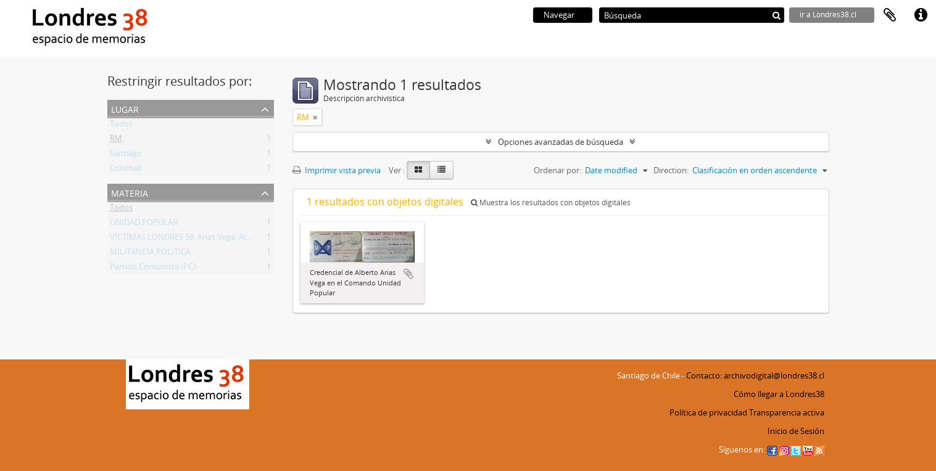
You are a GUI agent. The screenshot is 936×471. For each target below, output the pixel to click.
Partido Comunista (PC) (153, 268)
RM (116, 140)
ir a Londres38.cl (828, 14)
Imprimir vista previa (336, 170)
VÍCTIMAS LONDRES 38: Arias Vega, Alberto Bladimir (204, 239)
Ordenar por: (557, 170)
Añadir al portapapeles (408, 274)
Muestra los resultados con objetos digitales (551, 202)
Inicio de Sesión (796, 430)
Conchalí (125, 170)
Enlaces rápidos (920, 15)
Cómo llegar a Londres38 (779, 393)
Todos (121, 125)
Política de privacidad (708, 412)
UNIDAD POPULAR (144, 224)
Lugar (125, 108)
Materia (129, 192)
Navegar (559, 14)
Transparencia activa (786, 412)
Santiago (126, 155)
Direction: (671, 170)
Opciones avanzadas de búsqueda (560, 141)
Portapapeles (889, 15)
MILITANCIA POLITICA (150, 254)
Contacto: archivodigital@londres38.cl (755, 375)
